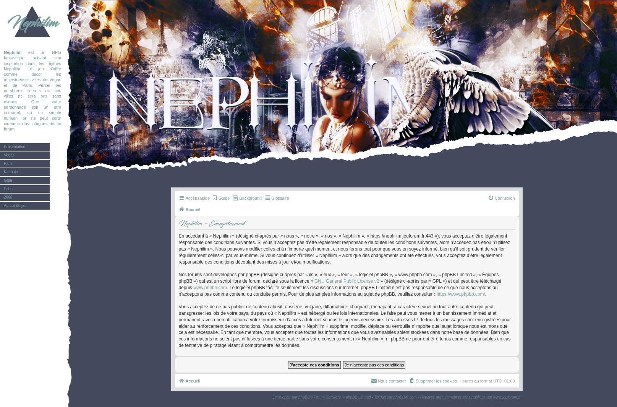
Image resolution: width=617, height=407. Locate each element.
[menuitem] (221, 198)
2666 (8, 197)
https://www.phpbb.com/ (461, 294)
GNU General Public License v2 (346, 281)
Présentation (14, 147)
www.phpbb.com (210, 287)
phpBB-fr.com (405, 397)
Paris (8, 163)
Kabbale (11, 172)
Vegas (9, 155)
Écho (8, 189)
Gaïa (8, 180)
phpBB (304, 397)
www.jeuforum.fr (507, 397)
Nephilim (32, 23)
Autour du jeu (15, 206)
